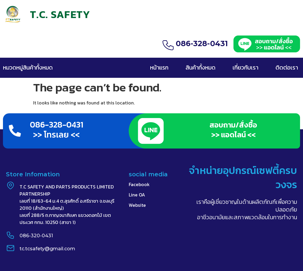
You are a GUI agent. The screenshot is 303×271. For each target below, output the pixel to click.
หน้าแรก (159, 67)
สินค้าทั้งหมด (200, 67)
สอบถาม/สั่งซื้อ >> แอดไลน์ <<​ (233, 129)
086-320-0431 (36, 236)
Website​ (137, 205)
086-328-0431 (202, 43)
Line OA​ (137, 195)
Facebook (139, 184)
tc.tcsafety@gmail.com (47, 248)
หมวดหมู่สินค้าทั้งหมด (28, 67)
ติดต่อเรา (286, 67)
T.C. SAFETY (60, 14)
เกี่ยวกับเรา (245, 67)
